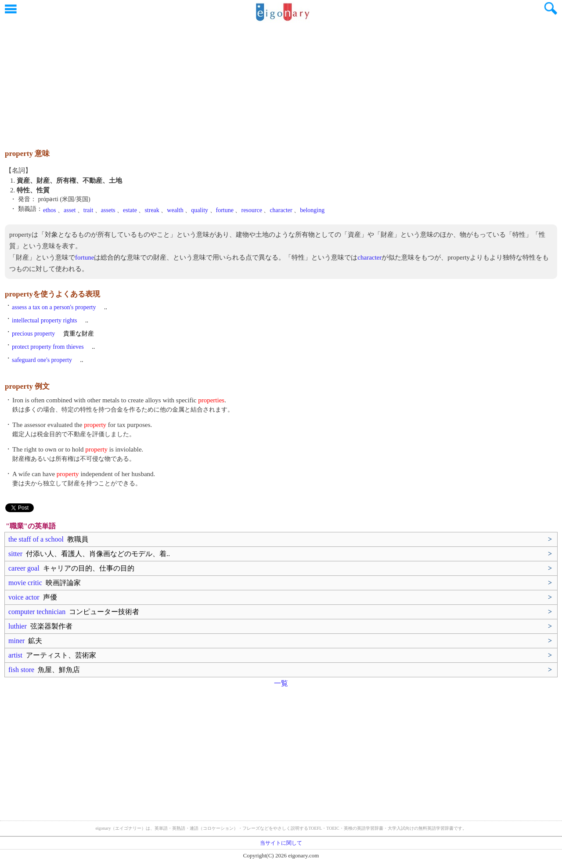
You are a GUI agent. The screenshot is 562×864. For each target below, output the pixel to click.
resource (251, 210)
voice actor (32, 597)
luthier (40, 626)
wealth (175, 210)
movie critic (44, 582)
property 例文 (27, 386)
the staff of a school (48, 539)
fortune (225, 210)
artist (52, 655)
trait (88, 210)
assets (108, 210)
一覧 (281, 683)
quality (199, 210)
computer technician (73, 611)
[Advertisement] (281, 81)
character (281, 210)
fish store (44, 669)
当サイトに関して (281, 843)
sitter (89, 553)
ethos (49, 210)
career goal (71, 568)
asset (70, 210)
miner (25, 640)
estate (130, 210)
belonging (312, 210)
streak (151, 210)
